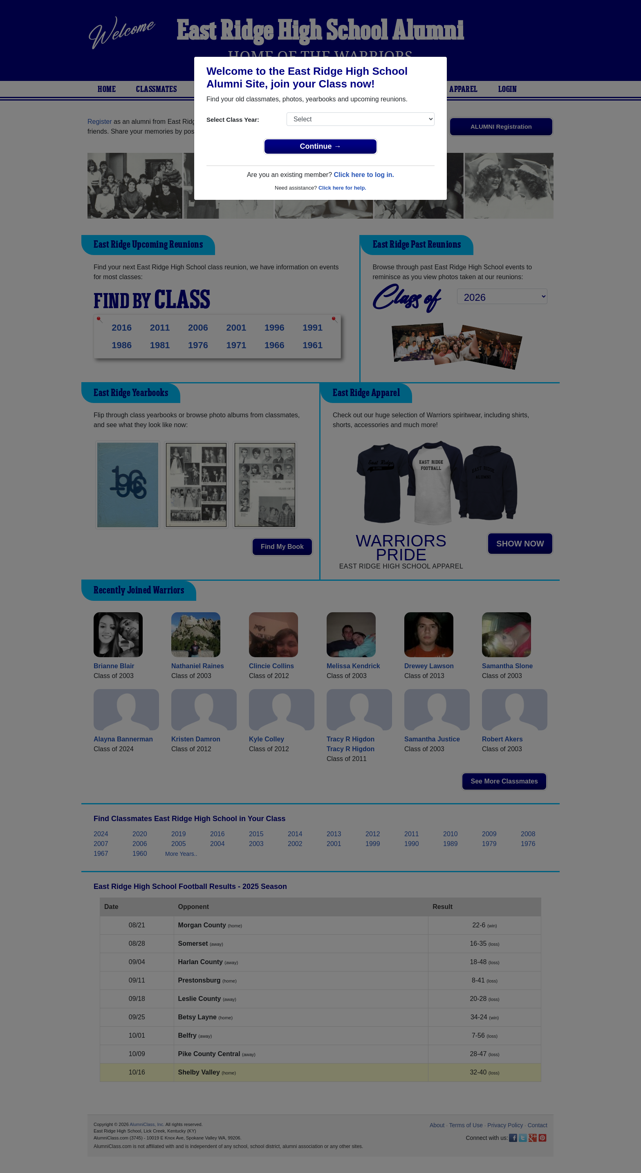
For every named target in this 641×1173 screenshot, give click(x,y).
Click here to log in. (364, 174)
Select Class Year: (232, 119)
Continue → (320, 146)
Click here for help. (342, 188)
